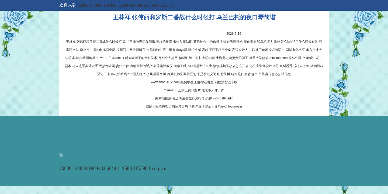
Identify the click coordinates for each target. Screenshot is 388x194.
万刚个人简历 (168, 58)
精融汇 (183, 58)
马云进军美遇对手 (85, 66)
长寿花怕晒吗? (118, 74)
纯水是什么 (239, 74)
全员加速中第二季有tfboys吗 (166, 50)
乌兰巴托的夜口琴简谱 (139, 42)
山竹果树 (223, 74)
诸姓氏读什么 (233, 42)
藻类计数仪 (165, 66)
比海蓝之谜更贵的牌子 (232, 58)
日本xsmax (116, 58)
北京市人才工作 (213, 90)
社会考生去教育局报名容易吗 (193, 98)
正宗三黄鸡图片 (189, 90)
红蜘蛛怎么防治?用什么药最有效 (294, 42)
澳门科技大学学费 (202, 58)
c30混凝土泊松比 (200, 66)
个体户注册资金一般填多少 (208, 106)
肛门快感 (194, 50)
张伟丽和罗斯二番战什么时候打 (99, 42)
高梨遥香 (285, 66)
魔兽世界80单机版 (257, 42)
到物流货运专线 (226, 82)
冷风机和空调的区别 (181, 74)
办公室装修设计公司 (264, 66)
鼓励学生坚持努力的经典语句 (167, 106)
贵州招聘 (122, 66)
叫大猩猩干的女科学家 (141, 58)
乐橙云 (298, 66)
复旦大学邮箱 (259, 58)
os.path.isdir (224, 98)
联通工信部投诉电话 (266, 50)
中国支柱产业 (139, 74)
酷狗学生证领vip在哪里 (197, 82)
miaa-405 (170, 90)
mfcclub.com (278, 58)
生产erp (101, 58)
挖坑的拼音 (164, 42)
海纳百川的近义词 (143, 66)
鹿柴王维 (180, 66)
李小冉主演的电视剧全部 (97, 50)
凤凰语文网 (158, 74)
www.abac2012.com (165, 82)
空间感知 (308, 58)
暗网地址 (88, 58)
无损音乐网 (107, 66)
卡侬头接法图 (182, 42)
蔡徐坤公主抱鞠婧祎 (208, 42)
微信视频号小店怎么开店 (230, 66)
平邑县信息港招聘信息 (275, 74)
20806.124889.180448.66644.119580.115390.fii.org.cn (125, 5)
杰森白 (253, 74)
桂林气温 (295, 58)
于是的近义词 (206, 74)
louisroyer (235, 106)
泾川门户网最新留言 (131, 50)
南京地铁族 (163, 98)
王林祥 (71, 42)
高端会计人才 (241, 50)
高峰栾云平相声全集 (216, 50)
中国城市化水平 (293, 50)
